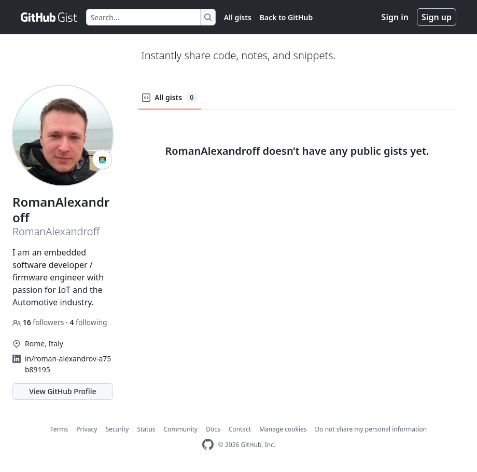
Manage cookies (282, 429)
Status (146, 429)
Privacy (86, 429)
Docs (213, 429)
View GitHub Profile (62, 391)
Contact (240, 429)
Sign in (395, 17)
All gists (237, 17)
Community (181, 429)
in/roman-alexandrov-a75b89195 (68, 364)
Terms (59, 429)
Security (117, 429)
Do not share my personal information (371, 429)
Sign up (437, 17)
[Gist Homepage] (49, 17)
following (88, 322)
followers (39, 322)
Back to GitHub (286, 17)
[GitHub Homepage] (208, 444)
